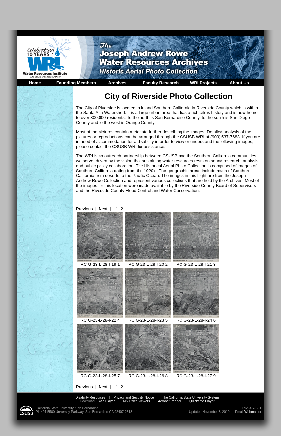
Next (103, 208)
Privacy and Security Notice (134, 397)
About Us (239, 82)
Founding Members (76, 82)
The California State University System (190, 397)
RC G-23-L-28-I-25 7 (100, 373)
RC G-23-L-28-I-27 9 (196, 373)
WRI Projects (203, 82)
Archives (117, 82)
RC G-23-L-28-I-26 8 (148, 373)
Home (35, 82)
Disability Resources (90, 397)
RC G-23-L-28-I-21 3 (196, 262)
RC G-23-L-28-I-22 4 (100, 318)
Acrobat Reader (169, 401)
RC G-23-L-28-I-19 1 (100, 262)
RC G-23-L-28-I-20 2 (148, 262)
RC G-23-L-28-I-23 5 (148, 318)
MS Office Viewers (136, 401)
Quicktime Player (202, 401)
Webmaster (252, 412)
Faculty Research (161, 82)
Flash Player (105, 401)
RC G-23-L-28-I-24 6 (196, 318)
